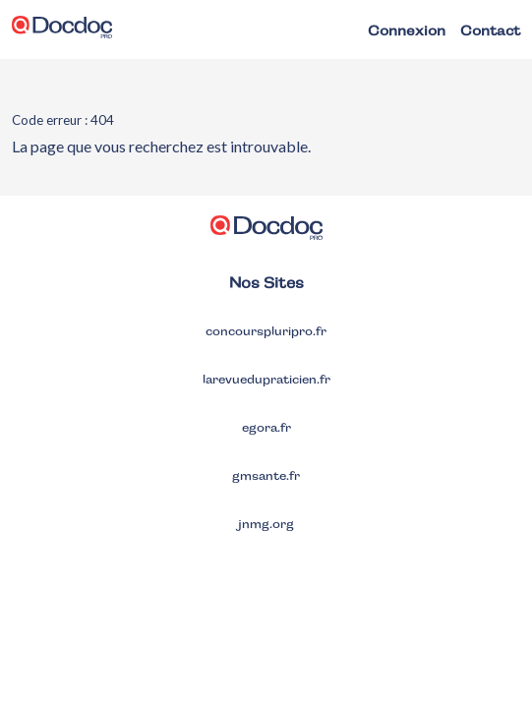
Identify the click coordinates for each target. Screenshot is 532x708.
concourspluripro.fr (266, 331)
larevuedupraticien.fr (266, 379)
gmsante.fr (266, 476)
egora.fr (266, 428)
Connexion (406, 30)
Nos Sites (266, 282)
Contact (490, 30)
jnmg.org (266, 524)
